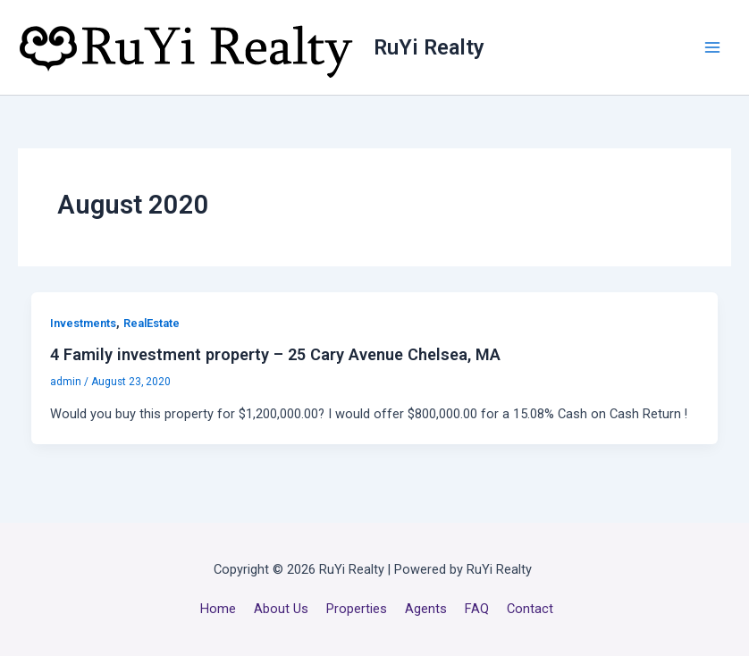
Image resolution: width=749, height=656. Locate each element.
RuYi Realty (429, 47)
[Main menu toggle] (712, 47)
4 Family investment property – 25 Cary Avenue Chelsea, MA (275, 354)
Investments (83, 323)
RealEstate (151, 323)
